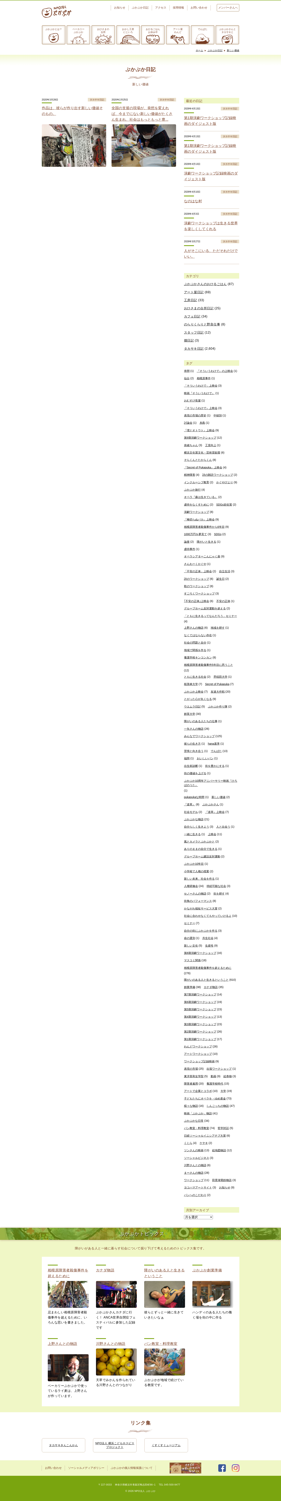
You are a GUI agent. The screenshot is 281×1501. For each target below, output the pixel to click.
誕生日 (220, 578)
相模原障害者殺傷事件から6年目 (204, 526)
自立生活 (224, 571)
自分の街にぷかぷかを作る (200, 930)
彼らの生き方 (192, 743)
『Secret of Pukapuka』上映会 (203, 467)
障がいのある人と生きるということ (206, 979)
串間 (187, 371)
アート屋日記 (194, 292)
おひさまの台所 (103, 30)
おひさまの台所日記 (199, 308)
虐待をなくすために (196, 504)
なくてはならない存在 (198, 635)
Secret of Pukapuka (217, 684)
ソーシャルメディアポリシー (86, 1467)
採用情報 (178, 7)
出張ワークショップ (219, 1068)
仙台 (187, 378)
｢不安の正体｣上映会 (196, 601)
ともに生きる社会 (195, 676)
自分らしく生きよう (196, 826)
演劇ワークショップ (196, 512)
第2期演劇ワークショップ (200, 1031)
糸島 (202, 422)
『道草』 (189, 804)
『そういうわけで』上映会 (200, 408)
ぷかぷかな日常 (194, 1120)
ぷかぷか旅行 (192, 489)
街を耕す (219, 893)
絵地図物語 (219, 1150)
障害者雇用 (191, 1083)
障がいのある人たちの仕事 (200, 721)
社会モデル (191, 812)
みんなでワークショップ (199, 736)
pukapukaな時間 (194, 797)
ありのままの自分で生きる (200, 848)
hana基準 (214, 743)
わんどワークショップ (198, 1046)
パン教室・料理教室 (196, 1128)
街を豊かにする (215, 765)
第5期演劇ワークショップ (200, 1009)
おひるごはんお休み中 (153, 30)
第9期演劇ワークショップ (200, 437)
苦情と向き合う (194, 751)
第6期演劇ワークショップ (200, 1002)
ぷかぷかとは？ (53, 29)
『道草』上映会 (215, 812)
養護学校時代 (215, 1083)
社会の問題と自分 (195, 642)
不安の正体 (223, 601)
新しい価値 (233, 50)
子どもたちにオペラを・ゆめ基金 (205, 1098)
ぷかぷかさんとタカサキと (227, 30)
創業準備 (189, 987)
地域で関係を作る (195, 650)
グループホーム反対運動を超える (205, 608)
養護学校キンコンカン (198, 657)
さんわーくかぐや (195, 564)
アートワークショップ (198, 1053)
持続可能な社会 (216, 886)
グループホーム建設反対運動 (202, 856)
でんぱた (202, 29)
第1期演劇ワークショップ (200, 1039)
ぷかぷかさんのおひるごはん (205, 284)
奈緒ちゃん (191, 445)
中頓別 (217, 415)
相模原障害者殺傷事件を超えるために (207, 967)
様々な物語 (191, 1105)
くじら (188, 1143)
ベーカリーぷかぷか (78, 30)
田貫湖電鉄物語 (222, 1180)
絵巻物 (227, 1076)
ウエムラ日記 (192, 706)
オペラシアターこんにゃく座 (202, 556)
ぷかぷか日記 (140, 7)
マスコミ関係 (192, 960)
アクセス (160, 7)
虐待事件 (189, 549)
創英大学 (189, 713)
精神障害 (189, 474)
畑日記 (189, 340)
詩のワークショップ (196, 578)
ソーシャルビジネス (196, 1157)
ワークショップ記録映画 (199, 1061)
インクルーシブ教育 (196, 482)
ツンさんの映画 (194, 1150)
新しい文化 (191, 945)
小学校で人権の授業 (196, 871)
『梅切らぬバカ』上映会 (199, 519)
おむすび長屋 (192, 400)
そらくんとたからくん (198, 459)
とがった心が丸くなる (198, 699)
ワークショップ (194, 1180)
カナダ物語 (211, 987)
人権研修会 (191, 886)
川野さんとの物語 (195, 1165)
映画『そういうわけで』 (199, 393)
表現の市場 (191, 1068)
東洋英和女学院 (194, 1076)
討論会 (188, 422)
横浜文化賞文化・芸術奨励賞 (202, 452)
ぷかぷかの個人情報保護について (132, 1467)
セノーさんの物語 (195, 893)
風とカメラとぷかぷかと (199, 841)
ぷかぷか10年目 (194, 863)
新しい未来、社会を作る (199, 878)
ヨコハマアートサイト (198, 1187)
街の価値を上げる (195, 773)
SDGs (217, 534)
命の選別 (189, 938)
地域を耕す (218, 627)
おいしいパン (205, 758)
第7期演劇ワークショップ (200, 994)
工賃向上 (210, 445)
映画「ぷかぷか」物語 (198, 1113)
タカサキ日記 (194, 348)
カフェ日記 (192, 316)
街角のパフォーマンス (198, 901)
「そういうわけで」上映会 (200, 385)
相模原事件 (204, 378)
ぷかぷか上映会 (194, 691)
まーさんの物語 (194, 1172)
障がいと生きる (206, 541)
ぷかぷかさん (210, 804)
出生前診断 (191, 765)
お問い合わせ (199, 7)
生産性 (209, 945)
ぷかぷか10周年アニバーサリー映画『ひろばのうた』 (210, 783)
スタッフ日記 (194, 332)
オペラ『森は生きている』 (200, 497)
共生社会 (207, 938)
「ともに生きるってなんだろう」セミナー (210, 616)
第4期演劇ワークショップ (200, 1016)
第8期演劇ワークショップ (200, 953)
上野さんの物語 (194, 627)
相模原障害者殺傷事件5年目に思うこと (208, 664)
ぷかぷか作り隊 (217, 706)
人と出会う (223, 826)
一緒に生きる (192, 834)
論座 (187, 541)
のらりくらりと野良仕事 (202, 324)
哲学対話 (223, 1128)
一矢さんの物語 (194, 728)
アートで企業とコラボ (198, 1091)
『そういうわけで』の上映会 (215, 371)
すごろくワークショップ (199, 593)
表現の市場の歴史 (195, 415)
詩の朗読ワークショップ (217, 474)
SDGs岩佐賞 (224, 504)
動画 (213, 1076)
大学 (223, 1091)
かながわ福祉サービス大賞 (200, 908)
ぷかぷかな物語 (194, 819)
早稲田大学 (220, 676)
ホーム (199, 50)
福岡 (187, 758)
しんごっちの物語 (218, 1105)
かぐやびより (224, 482)
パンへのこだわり (195, 1195)
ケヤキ (204, 1143)
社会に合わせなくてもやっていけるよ (207, 915)
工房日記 (190, 300)
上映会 (212, 834)
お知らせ (119, 7)
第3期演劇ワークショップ (200, 1024)
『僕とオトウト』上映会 (199, 430)
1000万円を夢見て (195, 534)
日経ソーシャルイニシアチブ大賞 (205, 1135)
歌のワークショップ (196, 586)
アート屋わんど (178, 30)
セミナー (189, 923)
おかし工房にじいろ (128, 30)
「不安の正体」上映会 (198, 571)
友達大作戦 (218, 691)
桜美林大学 (191, 684)
